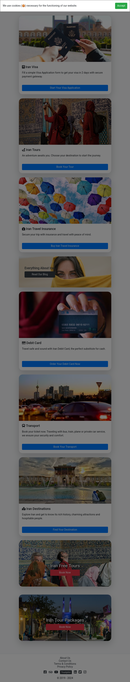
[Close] (121, 6)
